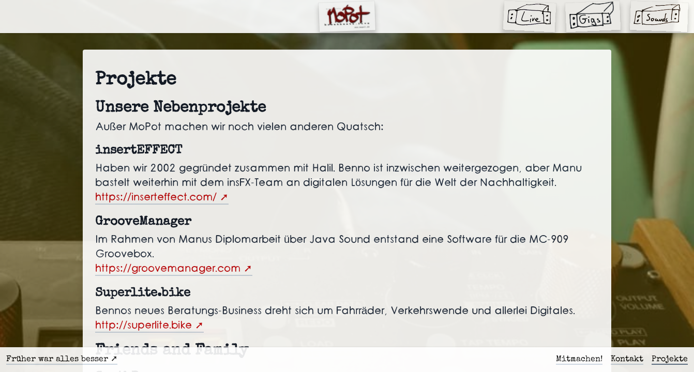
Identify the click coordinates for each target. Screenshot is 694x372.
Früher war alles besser (57, 359)
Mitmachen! (579, 359)
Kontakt (627, 359)
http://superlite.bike (143, 325)
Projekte (670, 359)
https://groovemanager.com (167, 268)
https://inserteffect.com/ (156, 197)
